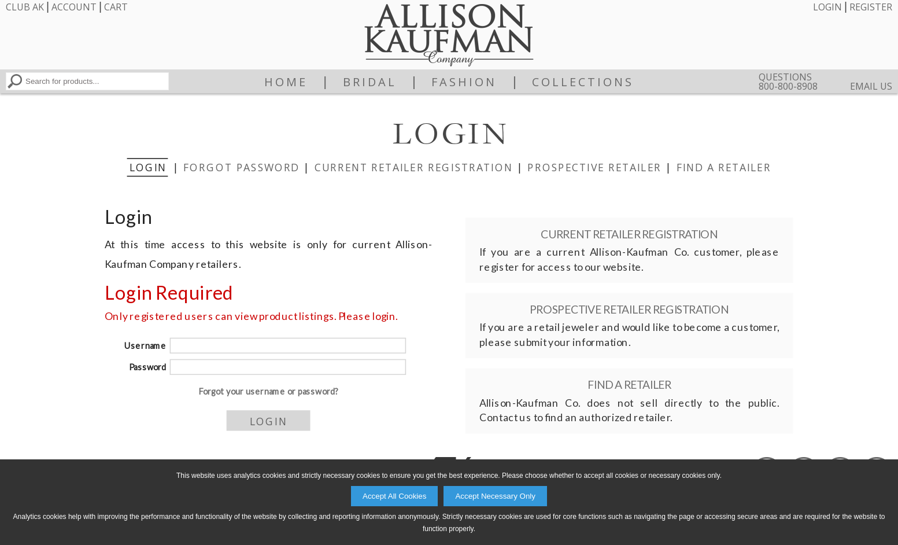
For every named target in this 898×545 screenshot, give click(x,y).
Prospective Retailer (594, 167)
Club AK (25, 7)
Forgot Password (241, 167)
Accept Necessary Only (495, 496)
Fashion (464, 82)
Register (870, 7)
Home (286, 82)
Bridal (370, 82)
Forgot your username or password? (268, 391)
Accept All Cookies (394, 496)
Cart (116, 7)
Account (74, 7)
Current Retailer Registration (413, 167)
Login (827, 7)
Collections (583, 82)
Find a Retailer (723, 167)
